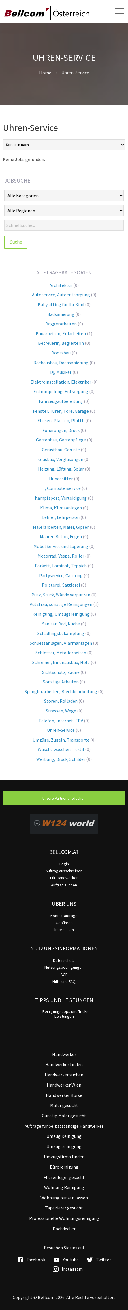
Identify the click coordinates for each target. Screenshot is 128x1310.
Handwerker (64, 1054)
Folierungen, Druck (61, 430)
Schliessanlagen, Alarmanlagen (61, 643)
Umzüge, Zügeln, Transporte (61, 740)
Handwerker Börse (64, 1095)
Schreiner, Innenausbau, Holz (61, 662)
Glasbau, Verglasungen (60, 459)
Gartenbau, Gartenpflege (61, 440)
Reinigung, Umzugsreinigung (61, 614)
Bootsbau (61, 353)
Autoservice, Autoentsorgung (61, 294)
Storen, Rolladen (61, 701)
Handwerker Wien (64, 1085)
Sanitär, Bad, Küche (61, 624)
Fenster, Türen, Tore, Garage (61, 411)
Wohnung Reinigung (64, 1187)
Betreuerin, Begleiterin (61, 343)
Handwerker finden (64, 1064)
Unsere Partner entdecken (64, 798)
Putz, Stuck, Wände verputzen (60, 595)
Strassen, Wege (61, 711)
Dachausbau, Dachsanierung (61, 362)
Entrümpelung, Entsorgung (60, 391)
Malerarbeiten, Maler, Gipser (61, 527)
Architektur (61, 285)
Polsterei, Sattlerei (61, 585)
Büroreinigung (64, 1167)
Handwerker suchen (64, 1075)
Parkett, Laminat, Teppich (61, 565)
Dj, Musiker (60, 372)
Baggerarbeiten (61, 324)
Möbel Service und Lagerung (60, 546)
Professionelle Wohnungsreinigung (64, 1218)
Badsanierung (60, 314)
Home (45, 72)
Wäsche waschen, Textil (61, 749)
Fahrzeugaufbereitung (61, 401)
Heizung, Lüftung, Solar (61, 469)
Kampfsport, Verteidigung (61, 498)
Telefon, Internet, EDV (61, 720)
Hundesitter (61, 478)
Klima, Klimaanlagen (61, 508)
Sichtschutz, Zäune (61, 672)
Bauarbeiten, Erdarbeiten (61, 333)
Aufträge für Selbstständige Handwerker (64, 1126)
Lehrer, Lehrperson (61, 517)
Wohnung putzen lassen (64, 1198)
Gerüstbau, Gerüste (61, 449)
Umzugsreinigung (64, 1146)
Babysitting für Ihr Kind (61, 304)
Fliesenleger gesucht (64, 1177)
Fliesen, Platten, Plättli (60, 420)
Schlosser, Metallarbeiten (60, 652)
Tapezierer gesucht (64, 1208)
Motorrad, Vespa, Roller (60, 556)
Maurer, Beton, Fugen (61, 536)
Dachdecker (64, 1228)
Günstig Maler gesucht (64, 1115)
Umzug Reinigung (64, 1136)
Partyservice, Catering (61, 575)
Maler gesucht (64, 1105)
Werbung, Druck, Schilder (60, 759)
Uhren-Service (61, 730)
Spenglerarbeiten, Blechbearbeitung (61, 691)
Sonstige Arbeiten (61, 682)
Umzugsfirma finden (64, 1156)
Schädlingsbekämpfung (60, 633)
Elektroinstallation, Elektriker (61, 382)
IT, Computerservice (61, 488)
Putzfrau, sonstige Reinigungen (60, 604)
